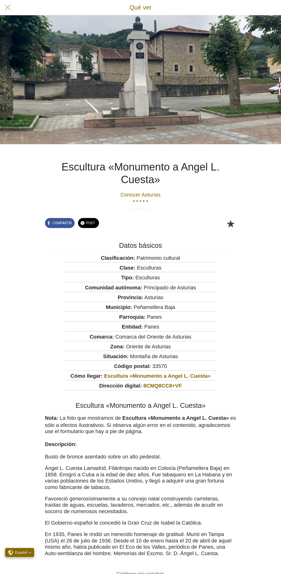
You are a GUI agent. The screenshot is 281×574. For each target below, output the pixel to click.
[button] (19, 552)
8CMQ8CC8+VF (162, 386)
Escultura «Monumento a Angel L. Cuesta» (157, 376)
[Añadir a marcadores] (230, 223)
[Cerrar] (8, 8)
